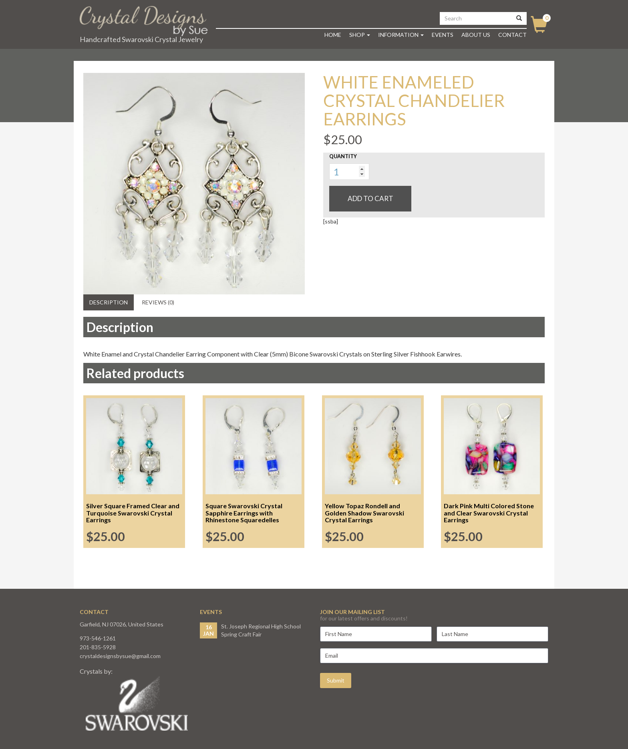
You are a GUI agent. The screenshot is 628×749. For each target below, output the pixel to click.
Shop (359, 34)
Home (332, 34)
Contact (512, 34)
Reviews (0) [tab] (158, 302)
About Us (475, 34)
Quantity (343, 156)
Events (442, 34)
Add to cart (370, 198)
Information (401, 34)
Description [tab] (108, 302)
